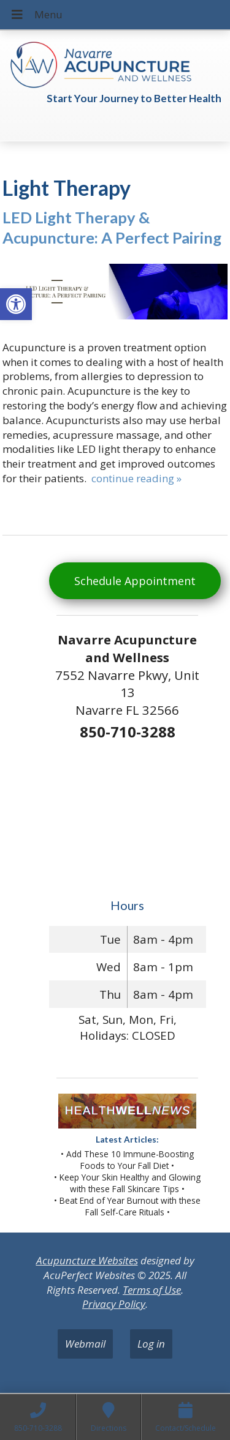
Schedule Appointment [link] (135, 580)
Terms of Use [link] (152, 1290)
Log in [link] (151, 1344)
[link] (16, 304)
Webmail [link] (85, 1344)
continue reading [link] (136, 478)
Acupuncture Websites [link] (87, 1260)
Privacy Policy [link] (113, 1304)
